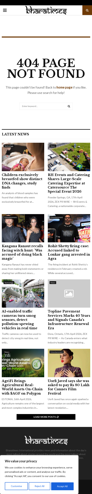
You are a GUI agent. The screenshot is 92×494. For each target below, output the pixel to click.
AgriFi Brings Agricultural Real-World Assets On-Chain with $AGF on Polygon (22, 387)
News (52, 146)
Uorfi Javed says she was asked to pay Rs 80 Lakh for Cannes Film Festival (69, 387)
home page (64, 87)
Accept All (62, 486)
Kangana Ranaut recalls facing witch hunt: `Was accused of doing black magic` (22, 252)
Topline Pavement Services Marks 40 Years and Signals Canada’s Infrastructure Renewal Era (69, 319)
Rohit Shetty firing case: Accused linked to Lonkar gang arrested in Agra (69, 252)
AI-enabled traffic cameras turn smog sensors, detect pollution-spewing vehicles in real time (19, 319)
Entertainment (10, 217)
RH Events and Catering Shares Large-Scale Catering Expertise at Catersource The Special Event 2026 (69, 183)
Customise (16, 486)
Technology (8, 146)
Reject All (39, 486)
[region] (39, 475)
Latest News (15, 134)
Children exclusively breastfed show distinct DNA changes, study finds (22, 181)
